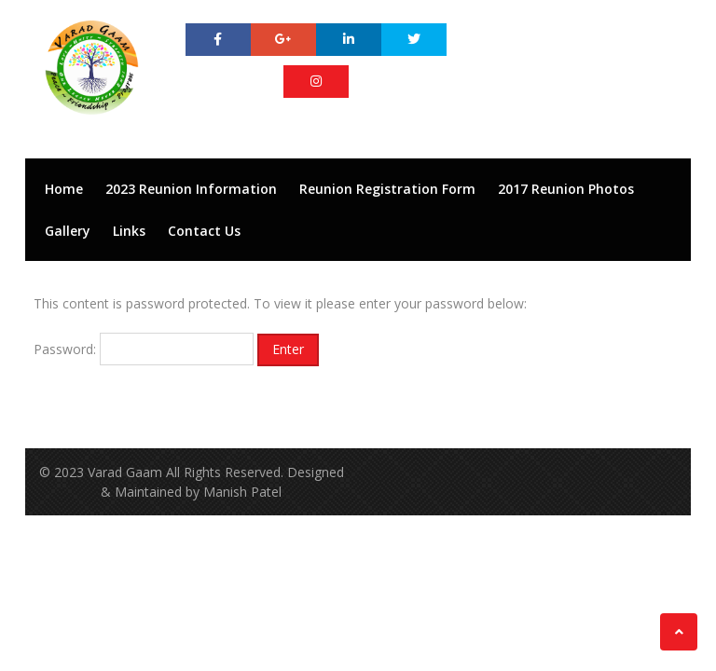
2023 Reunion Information (191, 189)
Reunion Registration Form (387, 189)
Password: (144, 349)
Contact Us (204, 231)
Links (129, 231)
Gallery (67, 231)
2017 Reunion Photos (566, 189)
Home (64, 189)
